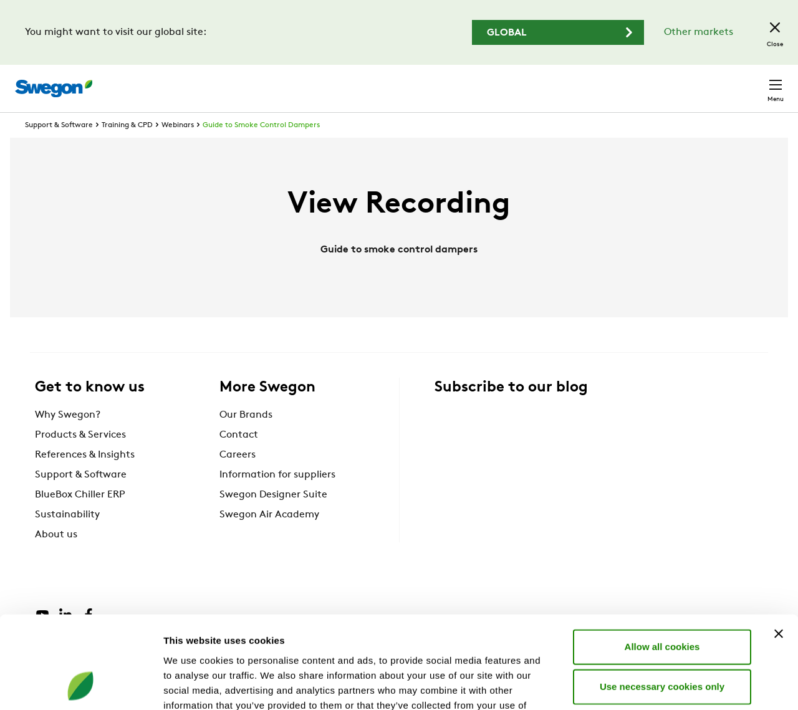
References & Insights (85, 478)
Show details (654, 685)
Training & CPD (127, 148)
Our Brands (245, 438)
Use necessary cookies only (662, 602)
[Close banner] (778, 549)
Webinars (177, 148)
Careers (599, 82)
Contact (753, 82)
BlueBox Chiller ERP (80, 518)
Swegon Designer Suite (273, 518)
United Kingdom (673, 82)
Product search (419, 81)
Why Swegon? (67, 438)
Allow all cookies (662, 562)
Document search (522, 82)
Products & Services (80, 458)
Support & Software (59, 148)
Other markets (698, 32)
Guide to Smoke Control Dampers (261, 148)
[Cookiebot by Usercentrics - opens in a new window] (80, 685)
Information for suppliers (277, 498)
